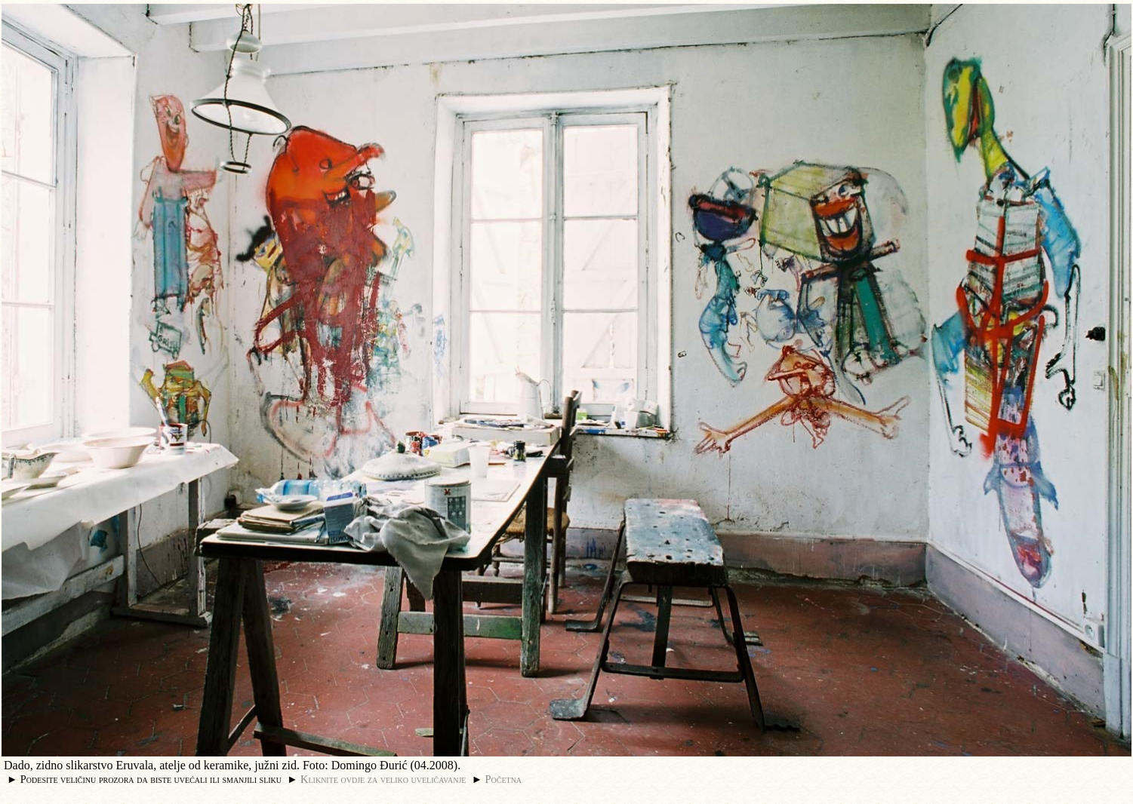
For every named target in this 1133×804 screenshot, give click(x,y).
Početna (503, 779)
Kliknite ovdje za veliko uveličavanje (383, 779)
